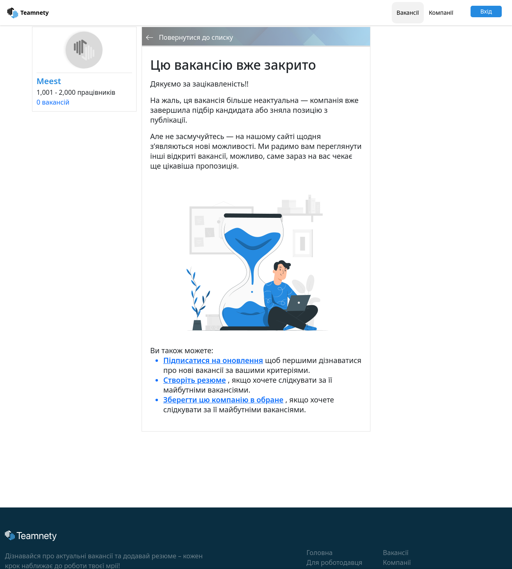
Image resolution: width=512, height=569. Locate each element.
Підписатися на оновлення (213, 360)
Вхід (486, 11)
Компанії (441, 12)
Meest (49, 81)
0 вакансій (53, 102)
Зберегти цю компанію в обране (223, 399)
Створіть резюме (194, 380)
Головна (319, 552)
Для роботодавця (334, 562)
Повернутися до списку (189, 37)
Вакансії (408, 12)
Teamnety (28, 12)
